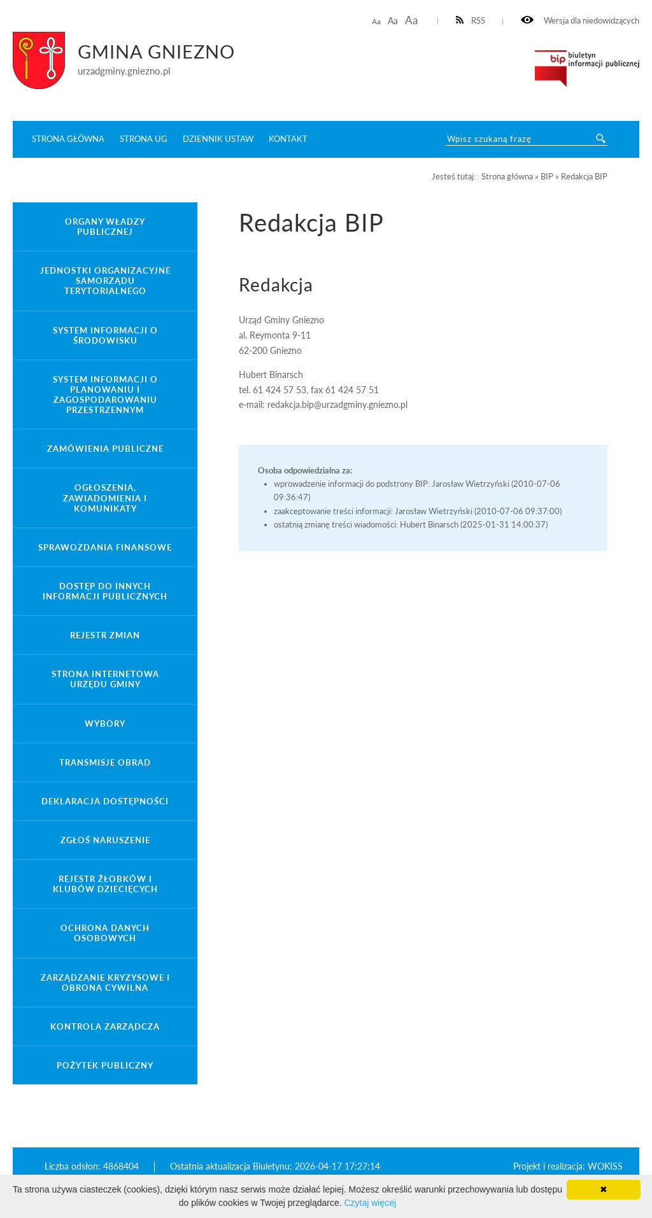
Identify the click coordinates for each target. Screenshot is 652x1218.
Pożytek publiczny (105, 1065)
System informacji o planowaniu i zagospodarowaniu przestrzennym (105, 394)
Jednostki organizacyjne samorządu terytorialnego (105, 280)
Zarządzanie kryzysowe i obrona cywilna (105, 982)
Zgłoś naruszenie (105, 840)
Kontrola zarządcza (105, 1026)
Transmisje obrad (105, 762)
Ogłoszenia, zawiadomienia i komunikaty (105, 497)
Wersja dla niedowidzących (580, 20)
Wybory (105, 723)
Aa (376, 21)
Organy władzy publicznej (105, 226)
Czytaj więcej (370, 1203)
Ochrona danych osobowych (105, 933)
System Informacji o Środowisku (105, 335)
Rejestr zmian (105, 635)
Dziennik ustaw (218, 139)
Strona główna (68, 139)
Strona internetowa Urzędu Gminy (105, 679)
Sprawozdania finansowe (105, 547)
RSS (471, 20)
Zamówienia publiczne (105, 449)
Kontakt (288, 139)
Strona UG (143, 139)
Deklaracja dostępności (105, 801)
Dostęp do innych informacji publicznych (105, 591)
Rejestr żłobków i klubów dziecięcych (105, 884)
